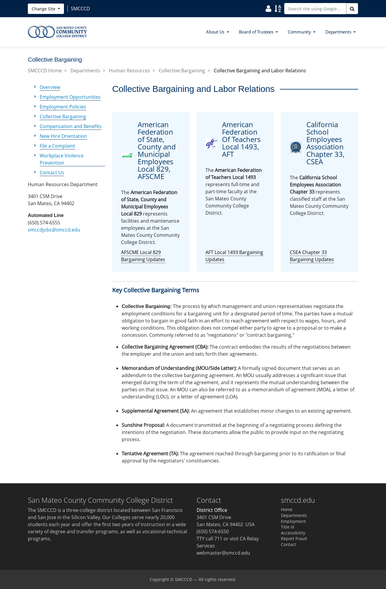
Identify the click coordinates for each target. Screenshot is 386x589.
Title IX (287, 527)
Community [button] (300, 32)
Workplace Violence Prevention (61, 159)
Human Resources (129, 70)
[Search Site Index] (277, 8)
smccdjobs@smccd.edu (54, 229)
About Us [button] (216, 32)
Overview (50, 87)
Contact (288, 544)
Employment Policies (63, 106)
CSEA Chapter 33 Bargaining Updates (312, 256)
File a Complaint (57, 146)
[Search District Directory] (268, 8)
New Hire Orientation (63, 136)
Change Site (44, 9)
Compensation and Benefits (71, 126)
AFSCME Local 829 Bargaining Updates (143, 256)
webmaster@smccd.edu (223, 553)
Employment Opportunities (70, 97)
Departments (85, 70)
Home (286, 509)
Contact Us (52, 172)
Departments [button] (338, 32)
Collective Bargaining (182, 70)
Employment (293, 521)
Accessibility (293, 533)
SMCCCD (183, 579)
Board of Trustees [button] (257, 32)
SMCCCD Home (45, 70)
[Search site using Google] (315, 8)
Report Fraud (294, 538)
